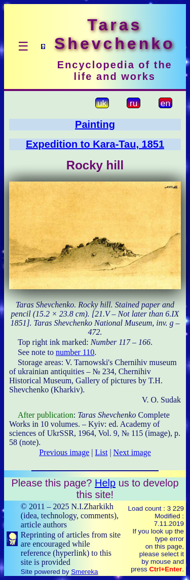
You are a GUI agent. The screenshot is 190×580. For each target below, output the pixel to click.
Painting (95, 124)
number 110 (75, 352)
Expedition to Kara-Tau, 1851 (95, 144)
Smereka (84, 571)
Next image (132, 452)
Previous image (64, 452)
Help (105, 482)
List (101, 452)
